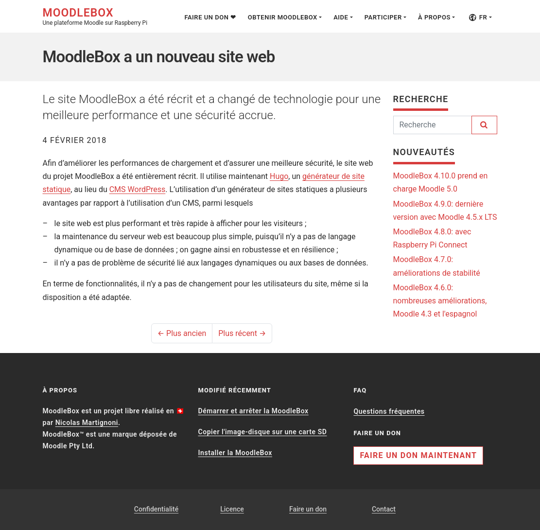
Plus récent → (242, 333)
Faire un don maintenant (418, 455)
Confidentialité (156, 509)
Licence (232, 509)
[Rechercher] (432, 125)
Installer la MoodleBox (235, 453)
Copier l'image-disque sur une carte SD (262, 432)
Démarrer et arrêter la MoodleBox (253, 411)
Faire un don (308, 509)
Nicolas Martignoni (86, 422)
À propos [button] (434, 17)
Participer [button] (383, 17)
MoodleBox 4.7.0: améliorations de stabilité (436, 266)
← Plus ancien (182, 333)
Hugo (279, 176)
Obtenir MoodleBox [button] (282, 17)
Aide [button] (340, 17)
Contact (384, 509)
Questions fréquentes (388, 411)
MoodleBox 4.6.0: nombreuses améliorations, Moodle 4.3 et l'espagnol (440, 300)
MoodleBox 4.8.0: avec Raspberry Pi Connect (432, 238)
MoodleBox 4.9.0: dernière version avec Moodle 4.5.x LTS (445, 210)
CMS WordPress (137, 189)
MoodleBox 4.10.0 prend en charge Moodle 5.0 (440, 182)
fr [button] (478, 17)
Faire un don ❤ (210, 17)
